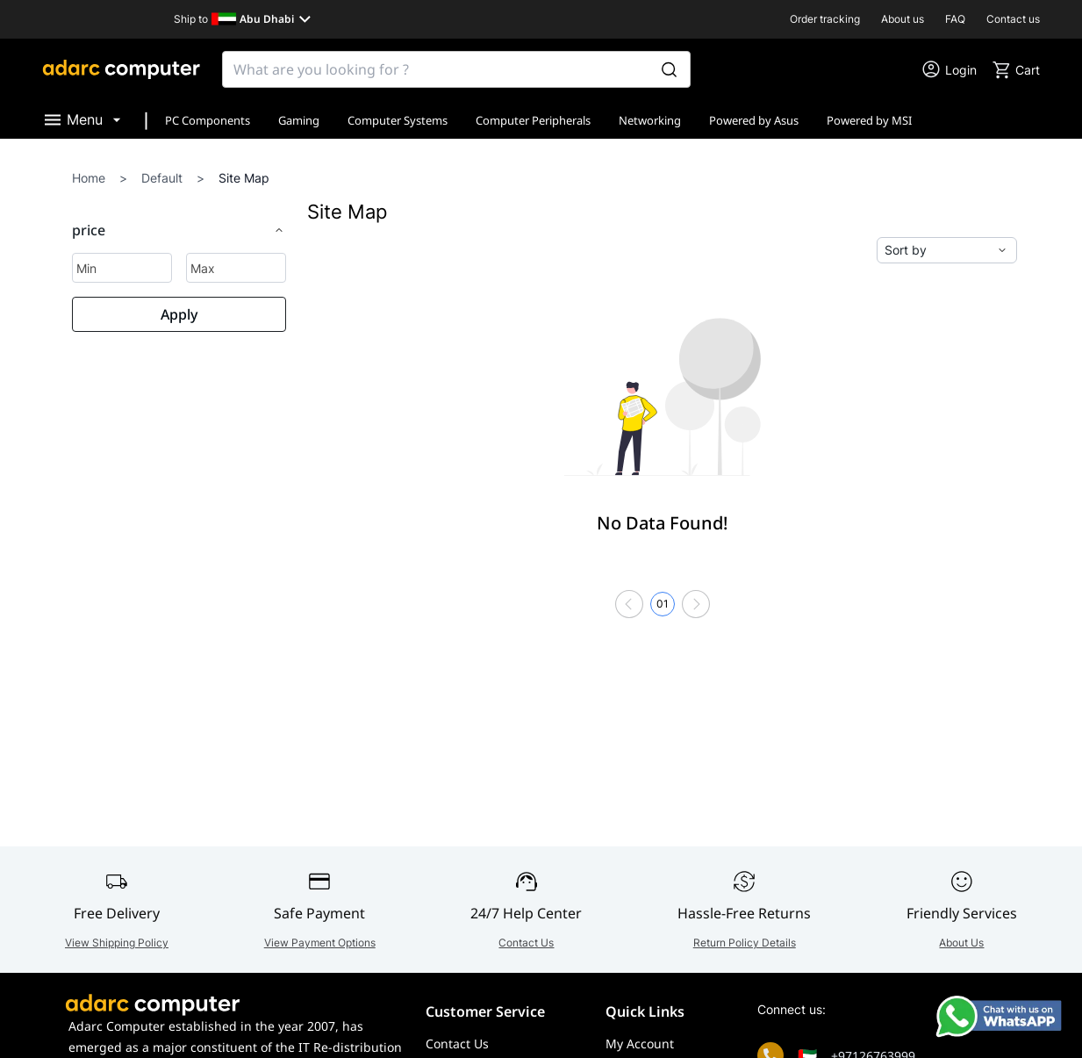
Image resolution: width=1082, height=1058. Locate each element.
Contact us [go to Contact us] (1013, 18)
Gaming (298, 120)
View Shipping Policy (116, 942)
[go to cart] (1015, 69)
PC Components (207, 120)
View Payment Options (320, 942)
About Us (961, 942)
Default (162, 177)
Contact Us (526, 942)
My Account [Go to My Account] (639, 1043)
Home (88, 177)
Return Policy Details (744, 942)
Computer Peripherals (533, 120)
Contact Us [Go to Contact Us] (457, 1043)
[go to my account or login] (949, 69)
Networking (650, 120)
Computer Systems (398, 120)
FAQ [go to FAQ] (955, 18)
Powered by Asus (754, 120)
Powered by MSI (869, 120)
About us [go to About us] (902, 18)
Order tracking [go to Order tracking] (825, 18)
